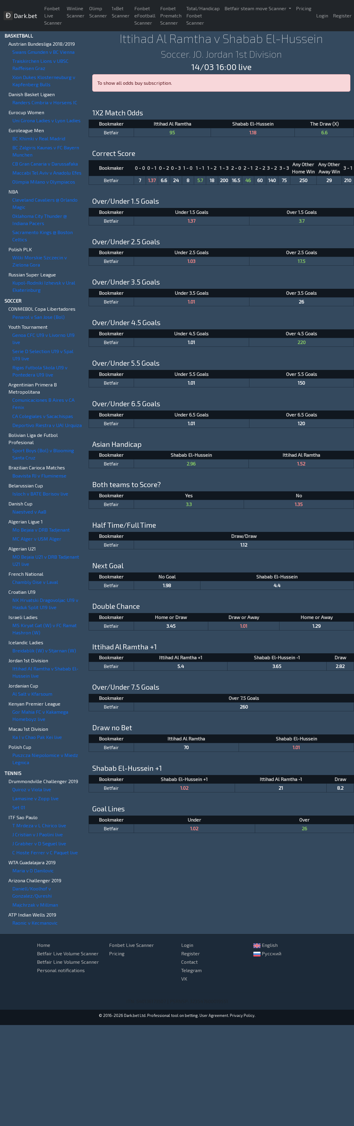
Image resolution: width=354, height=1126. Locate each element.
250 (303, 180)
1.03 (191, 261)
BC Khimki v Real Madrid (38, 138)
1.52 (301, 463)
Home (43, 945)
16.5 (236, 180)
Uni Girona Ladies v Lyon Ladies (46, 120)
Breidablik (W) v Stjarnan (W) (44, 650)
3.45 (170, 626)
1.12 (243, 545)
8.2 (340, 788)
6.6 (324, 132)
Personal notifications (61, 970)
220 (302, 342)
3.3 (189, 504)
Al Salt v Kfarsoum (32, 694)
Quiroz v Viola (31, 789)
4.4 (276, 585)
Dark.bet (20, 15)
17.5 (301, 261)
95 (172, 132)
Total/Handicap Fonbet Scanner (203, 15)
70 (186, 747)
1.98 (167, 585)
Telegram (191, 970)
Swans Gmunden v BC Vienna (43, 52)
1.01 (191, 301)
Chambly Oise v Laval (35, 582)
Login (322, 15)
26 (301, 301)
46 (248, 180)
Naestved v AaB (29, 511)
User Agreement (214, 1015)
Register (190, 953)
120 (301, 423)
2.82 (340, 666)
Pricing (303, 8)
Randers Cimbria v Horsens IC (44, 102)
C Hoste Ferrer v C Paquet (45, 852)
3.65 (277, 666)
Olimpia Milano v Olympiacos (43, 182)
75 (284, 180)
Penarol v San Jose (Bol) (38, 317)
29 (329, 180)
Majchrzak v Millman (35, 905)
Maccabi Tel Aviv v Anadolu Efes (46, 172)
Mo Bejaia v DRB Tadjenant (41, 529)
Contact (189, 962)
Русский (267, 954)
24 (176, 180)
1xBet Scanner (121, 11)
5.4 (180, 666)
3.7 (301, 221)
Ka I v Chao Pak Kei (37, 737)
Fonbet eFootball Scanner (144, 15)
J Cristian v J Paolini (37, 834)
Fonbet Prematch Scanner (171, 15)
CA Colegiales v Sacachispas (42, 416)
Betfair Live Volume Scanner (68, 953)
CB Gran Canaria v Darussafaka (45, 163)
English (265, 945)
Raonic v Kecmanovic (35, 923)
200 (224, 180)
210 (347, 180)
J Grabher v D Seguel (39, 843)
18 (212, 180)
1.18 (252, 132)
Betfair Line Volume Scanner (68, 962)
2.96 (191, 463)
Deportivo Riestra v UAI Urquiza (47, 425)
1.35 (299, 504)
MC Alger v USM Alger (36, 539)
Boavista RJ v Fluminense (39, 475)
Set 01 (18, 807)
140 (272, 180)
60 (260, 180)
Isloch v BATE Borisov (40, 493)
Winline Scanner (75, 11)
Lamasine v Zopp (35, 798)
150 (301, 383)
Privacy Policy (242, 1015)
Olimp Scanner (98, 11)
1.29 (317, 626)
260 (244, 706)
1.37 (152, 180)
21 (281, 788)
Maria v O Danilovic (33, 870)
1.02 (184, 788)
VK (184, 978)
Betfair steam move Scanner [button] (256, 8)
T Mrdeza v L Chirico (39, 825)
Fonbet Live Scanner (53, 15)
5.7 (200, 180)
